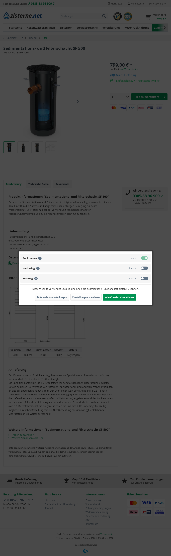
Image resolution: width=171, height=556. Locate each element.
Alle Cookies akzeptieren (119, 297)
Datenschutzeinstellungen (52, 297)
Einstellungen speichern (86, 297)
